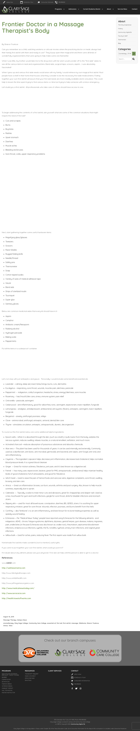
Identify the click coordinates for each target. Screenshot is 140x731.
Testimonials (122, 39)
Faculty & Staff (122, 36)
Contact (134, 9)
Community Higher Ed (78, 724)
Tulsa (10, 625)
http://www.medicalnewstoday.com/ (18, 588)
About (109, 9)
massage (74, 623)
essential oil (51, 623)
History (120, 28)
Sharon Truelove (93, 623)
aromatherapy (8, 623)
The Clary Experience (124, 25)
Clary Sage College (21, 623)
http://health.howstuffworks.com (16, 598)
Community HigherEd (125, 32)
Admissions (72, 9)
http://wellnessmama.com (13, 568)
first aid (59, 623)
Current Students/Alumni (91, 9)
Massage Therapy (9, 620)
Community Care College (37, 623)
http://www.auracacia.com (14, 593)
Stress (5, 625)
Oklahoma (82, 623)
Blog (119, 43)
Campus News (22, 620)
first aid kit (67, 623)
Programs (58, 9)
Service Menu (122, 9)
